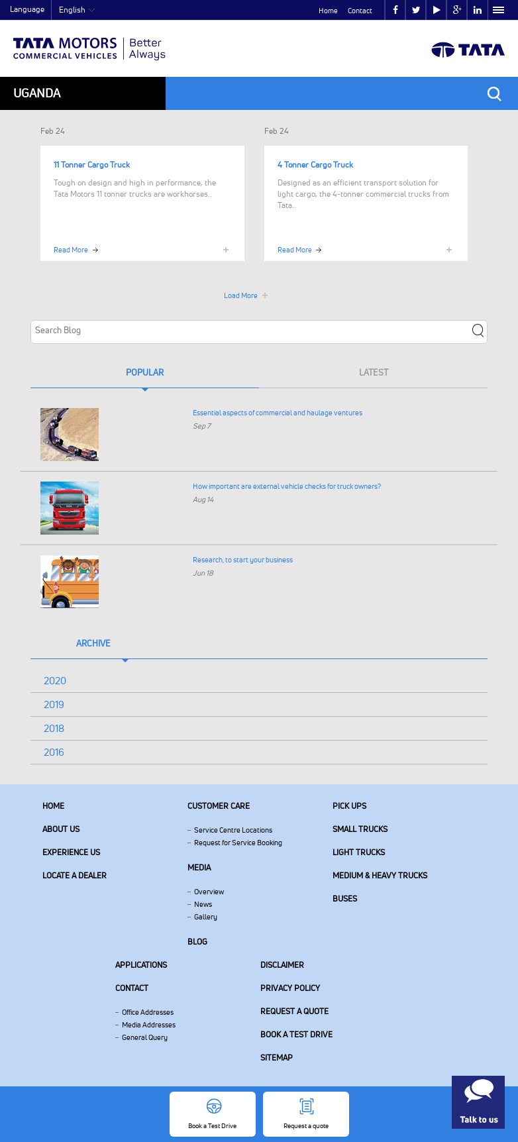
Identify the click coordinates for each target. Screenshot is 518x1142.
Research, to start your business (243, 559)
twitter (416, 10)
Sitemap (276, 1058)
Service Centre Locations (233, 830)
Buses (345, 899)
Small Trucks (360, 829)
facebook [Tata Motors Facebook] (395, 10)
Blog (197, 942)
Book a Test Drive (296, 1034)
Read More (71, 249)
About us (60, 829)
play (436, 10)
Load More (241, 295)
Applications (141, 965)
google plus (457, 10)
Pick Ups (349, 806)
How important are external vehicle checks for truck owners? (287, 486)
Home (328, 10)
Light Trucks (359, 852)
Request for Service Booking (238, 842)
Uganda (36, 93)
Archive (93, 643)
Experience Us (71, 852)
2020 (55, 680)
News (203, 904)
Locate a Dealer (74, 875)
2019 (54, 704)
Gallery (205, 916)
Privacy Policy (290, 988)
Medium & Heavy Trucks (380, 875)
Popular (145, 372)
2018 (54, 728)
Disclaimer (282, 965)
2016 (54, 752)
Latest (373, 372)
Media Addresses (149, 1024)
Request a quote (294, 1011)
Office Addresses (148, 1012)
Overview (209, 891)
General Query (145, 1037)
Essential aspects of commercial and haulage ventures (277, 412)
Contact (360, 10)
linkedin (478, 10)
